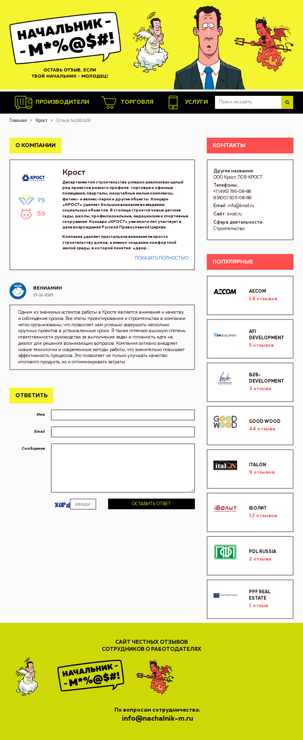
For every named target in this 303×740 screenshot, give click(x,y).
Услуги (186, 102)
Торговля (126, 102)
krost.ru (234, 214)
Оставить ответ (151, 504)
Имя (41, 415)
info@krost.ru (241, 206)
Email (39, 432)
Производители (52, 102)
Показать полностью (161, 258)
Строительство (229, 228)
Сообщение (33, 448)
